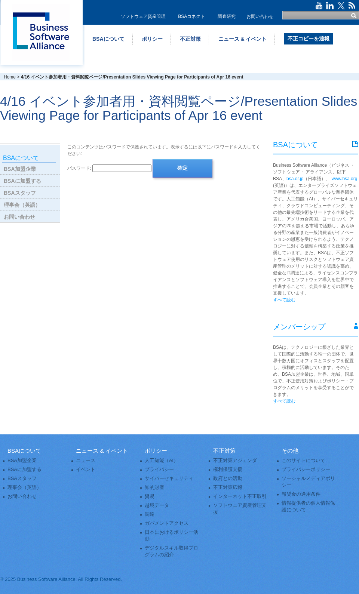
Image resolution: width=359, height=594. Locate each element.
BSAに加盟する (22, 181)
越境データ (157, 505)
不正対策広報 (227, 487)
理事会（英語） (22, 205)
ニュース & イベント (242, 39)
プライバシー (159, 469)
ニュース (85, 460)
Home (10, 77)
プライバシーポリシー (306, 469)
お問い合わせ (259, 16)
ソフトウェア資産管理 (143, 16)
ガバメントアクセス (166, 523)
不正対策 (190, 39)
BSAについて (108, 39)
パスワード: (109, 168)
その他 (290, 450)
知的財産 (154, 487)
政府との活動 (227, 478)
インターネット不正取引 (240, 496)
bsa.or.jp (294, 178)
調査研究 (227, 16)
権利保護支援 (227, 469)
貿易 (149, 496)
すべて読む (284, 299)
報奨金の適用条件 (301, 494)
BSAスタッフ (20, 193)
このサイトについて (303, 460)
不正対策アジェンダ (235, 460)
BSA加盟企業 (20, 169)
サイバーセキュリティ (169, 478)
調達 (149, 514)
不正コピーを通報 (308, 38)
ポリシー (152, 39)
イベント (85, 469)
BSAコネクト (191, 16)
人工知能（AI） (161, 460)
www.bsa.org (345, 178)
